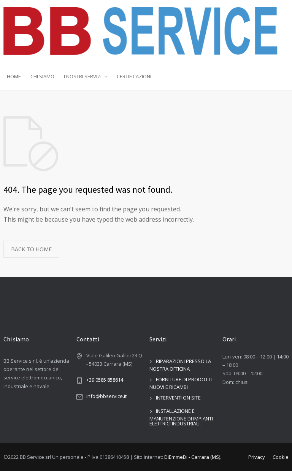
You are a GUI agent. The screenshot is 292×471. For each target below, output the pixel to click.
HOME (14, 76)
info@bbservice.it (106, 396)
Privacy (256, 457)
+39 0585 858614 (104, 379)
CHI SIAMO (42, 76)
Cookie (281, 457)
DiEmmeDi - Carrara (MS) (192, 457)
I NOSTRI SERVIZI (83, 76)
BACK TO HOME (31, 249)
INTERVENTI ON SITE (178, 397)
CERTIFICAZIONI (134, 76)
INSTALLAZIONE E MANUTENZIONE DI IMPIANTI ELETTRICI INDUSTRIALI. (181, 417)
